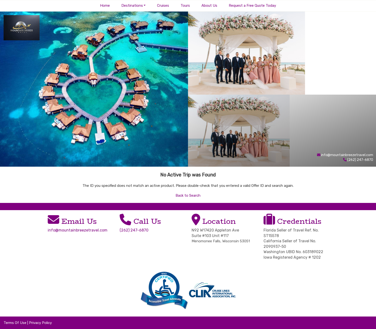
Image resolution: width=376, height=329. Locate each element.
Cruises (163, 5)
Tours (185, 5)
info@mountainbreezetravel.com (347, 155)
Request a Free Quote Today (252, 5)
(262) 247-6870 (134, 230)
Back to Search (188, 195)
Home (105, 5)
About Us (209, 5)
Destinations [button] (132, 5)
